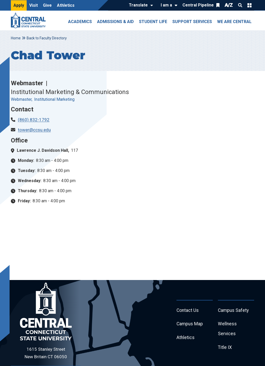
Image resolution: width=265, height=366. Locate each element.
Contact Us (187, 310)
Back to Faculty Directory (47, 38)
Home (16, 38)
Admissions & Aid (115, 21)
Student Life (153, 21)
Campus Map (190, 324)
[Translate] (139, 5)
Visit (33, 5)
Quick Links (249, 5)
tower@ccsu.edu (34, 129)
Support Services (192, 21)
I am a (166, 5)
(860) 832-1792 (33, 119)
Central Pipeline (198, 5)
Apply (18, 5)
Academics (80, 21)
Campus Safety (234, 310)
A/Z (229, 5)
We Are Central (234, 21)
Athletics (66, 5)
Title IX (225, 348)
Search (240, 5)
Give (47, 5)
